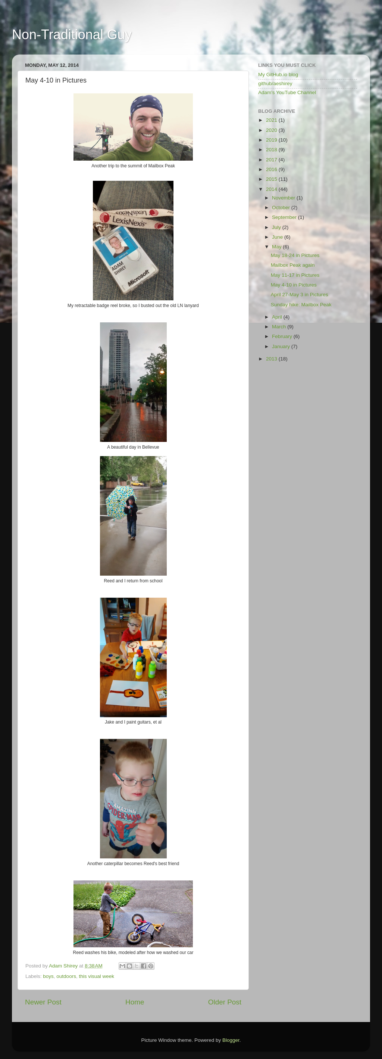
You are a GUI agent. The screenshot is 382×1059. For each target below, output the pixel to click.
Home (134, 1002)
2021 (272, 120)
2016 (272, 169)
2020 (272, 130)
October (281, 207)
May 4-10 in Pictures (294, 285)
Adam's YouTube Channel (287, 92)
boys (48, 976)
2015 (272, 179)
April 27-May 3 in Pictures (299, 294)
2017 (272, 159)
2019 (272, 140)
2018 (272, 149)
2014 (272, 189)
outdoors (66, 976)
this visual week (96, 976)
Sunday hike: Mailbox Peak (301, 304)
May (277, 247)
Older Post (224, 1002)
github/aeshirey (275, 83)
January (281, 346)
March (279, 326)
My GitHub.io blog (278, 74)
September (285, 217)
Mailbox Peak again (293, 265)
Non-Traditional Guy (72, 34)
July (277, 227)
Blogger (230, 1040)
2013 (272, 359)
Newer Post (43, 1002)
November (284, 198)
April (278, 317)
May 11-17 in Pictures (295, 275)
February (283, 336)
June (278, 237)
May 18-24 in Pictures (295, 255)
